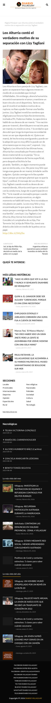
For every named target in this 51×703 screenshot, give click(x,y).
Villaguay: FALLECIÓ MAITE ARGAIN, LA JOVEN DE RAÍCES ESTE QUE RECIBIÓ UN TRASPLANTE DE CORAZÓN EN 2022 (31, 603)
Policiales (30, 391)
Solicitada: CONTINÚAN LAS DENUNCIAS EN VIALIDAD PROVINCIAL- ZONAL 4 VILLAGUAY (30, 527)
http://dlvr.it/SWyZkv (13, 233)
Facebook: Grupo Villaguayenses (25, 672)
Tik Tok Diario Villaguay (25, 684)
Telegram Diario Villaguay (25, 693)
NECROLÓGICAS (10, 412)
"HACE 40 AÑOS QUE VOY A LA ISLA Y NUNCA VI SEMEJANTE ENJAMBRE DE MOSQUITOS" (31, 282)
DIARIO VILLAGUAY (33, 698)
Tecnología (30, 405)
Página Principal (11, 23)
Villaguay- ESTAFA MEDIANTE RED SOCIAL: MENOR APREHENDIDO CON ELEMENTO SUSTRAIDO (30, 544)
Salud (28, 401)
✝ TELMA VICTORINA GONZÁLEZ (19, 430)
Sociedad (30, 395)
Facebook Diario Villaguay (25, 665)
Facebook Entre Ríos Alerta (25, 668)
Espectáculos (8, 401)
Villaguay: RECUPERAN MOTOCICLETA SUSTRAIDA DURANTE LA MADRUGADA (27, 510)
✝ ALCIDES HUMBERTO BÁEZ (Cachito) (22, 449)
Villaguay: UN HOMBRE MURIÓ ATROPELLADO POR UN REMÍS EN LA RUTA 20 (30, 585)
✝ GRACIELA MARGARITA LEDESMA (21, 458)
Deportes (7, 395)
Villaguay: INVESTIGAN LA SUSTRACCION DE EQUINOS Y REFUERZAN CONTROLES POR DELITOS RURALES (28, 491)
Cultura (29, 398)
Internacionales (9, 391)
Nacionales (30, 388)
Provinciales (8, 388)
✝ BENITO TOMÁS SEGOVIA (17, 468)
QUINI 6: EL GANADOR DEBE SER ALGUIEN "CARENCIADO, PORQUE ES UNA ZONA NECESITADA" (30, 300)
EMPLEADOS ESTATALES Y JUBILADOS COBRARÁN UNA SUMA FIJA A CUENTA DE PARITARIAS (31, 317)
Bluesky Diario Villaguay (25, 687)
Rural (5, 405)
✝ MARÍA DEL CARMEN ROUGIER (19, 439)
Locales (6, 384)
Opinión (6, 398)
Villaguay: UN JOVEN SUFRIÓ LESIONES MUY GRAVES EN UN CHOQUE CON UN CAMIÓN (29, 640)
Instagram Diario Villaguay (25, 678)
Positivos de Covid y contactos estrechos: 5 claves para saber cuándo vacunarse (29, 561)
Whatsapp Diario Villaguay (25, 690)
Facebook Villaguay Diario (25, 675)
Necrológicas (31, 384)
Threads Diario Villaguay (26, 681)
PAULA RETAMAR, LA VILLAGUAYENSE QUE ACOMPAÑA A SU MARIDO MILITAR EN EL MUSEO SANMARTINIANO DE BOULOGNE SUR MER (31, 361)
